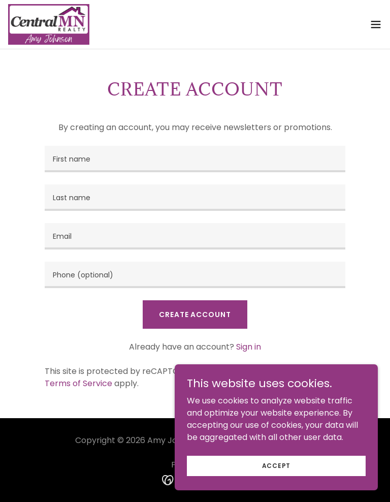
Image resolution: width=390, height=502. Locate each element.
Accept (276, 465)
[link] (48, 24)
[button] (376, 24)
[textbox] (195, 159)
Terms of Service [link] (78, 383)
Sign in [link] (248, 347)
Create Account (195, 314)
